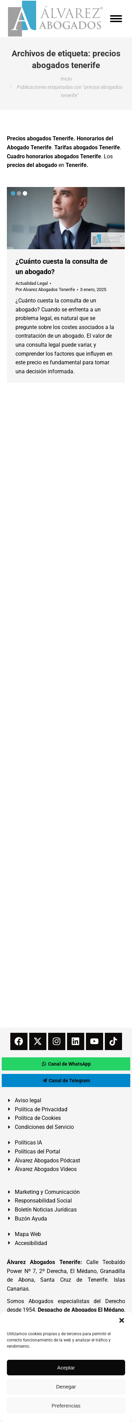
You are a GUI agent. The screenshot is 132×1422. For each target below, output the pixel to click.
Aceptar (66, 1367)
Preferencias (66, 1406)
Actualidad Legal (31, 283)
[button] (121, 1320)
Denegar (66, 1387)
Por (45, 289)
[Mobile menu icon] (116, 18)
